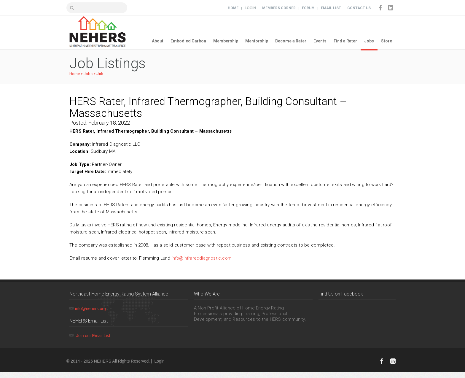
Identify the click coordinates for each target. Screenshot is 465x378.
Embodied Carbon (188, 41)
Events (320, 41)
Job (99, 74)
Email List (331, 8)
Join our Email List (93, 335)
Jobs (369, 41)
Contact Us (359, 8)
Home (233, 8)
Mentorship (256, 41)
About (157, 41)
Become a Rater (290, 41)
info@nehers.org (90, 308)
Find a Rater (345, 41)
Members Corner (279, 8)
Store (386, 41)
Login (250, 8)
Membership (225, 41)
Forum (308, 8)
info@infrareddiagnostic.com (202, 258)
